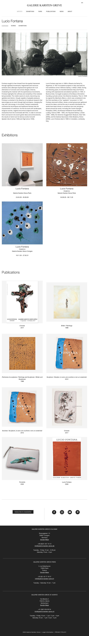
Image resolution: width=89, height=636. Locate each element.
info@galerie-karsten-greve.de (44, 546)
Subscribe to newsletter (23, 512)
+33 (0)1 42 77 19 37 (44, 577)
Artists (19, 11)
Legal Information (47, 632)
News (62, 11)
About (70, 11)
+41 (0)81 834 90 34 (44, 609)
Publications (51, 11)
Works (13, 26)
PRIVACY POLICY (60, 632)
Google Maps (44, 540)
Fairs (40, 11)
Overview (5, 26)
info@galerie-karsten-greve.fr (44, 579)
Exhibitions (30, 11)
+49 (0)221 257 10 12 (44, 544)
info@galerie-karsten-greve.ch (44, 611)
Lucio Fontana (12, 21)
